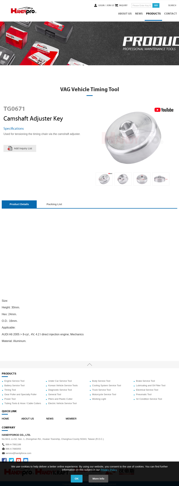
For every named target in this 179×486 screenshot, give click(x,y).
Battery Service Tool (14, 384)
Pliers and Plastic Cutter (60, 397)
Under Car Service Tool (60, 379)
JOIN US (104, 5)
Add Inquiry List (23, 146)
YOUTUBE (18, 459)
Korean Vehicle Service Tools (63, 384)
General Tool (54, 393)
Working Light (99, 397)
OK (76, 478)
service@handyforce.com (18, 451)
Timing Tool (10, 388)
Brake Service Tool (145, 379)
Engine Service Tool (14, 379)
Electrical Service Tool (147, 388)
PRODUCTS (153, 13)
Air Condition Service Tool (149, 397)
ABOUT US (125, 13)
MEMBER (71, 417)
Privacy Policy (109, 469)
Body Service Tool (101, 379)
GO (153, 5)
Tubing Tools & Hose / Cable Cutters (22, 402)
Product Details (19, 202)
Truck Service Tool (101, 388)
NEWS (139, 13)
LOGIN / (95, 5)
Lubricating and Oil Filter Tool (150, 384)
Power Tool (10, 397)
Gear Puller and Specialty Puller (20, 393)
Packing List (54, 202)
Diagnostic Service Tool (60, 388)
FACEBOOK (4, 459)
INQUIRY (120, 5)
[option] (104, 177)
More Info (99, 478)
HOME (5, 417)
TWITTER (11, 459)
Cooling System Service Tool (106, 384)
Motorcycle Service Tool (104, 393)
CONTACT (170, 13)
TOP (89, 363)
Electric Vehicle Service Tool (62, 402)
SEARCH (170, 5)
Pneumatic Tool (144, 393)
